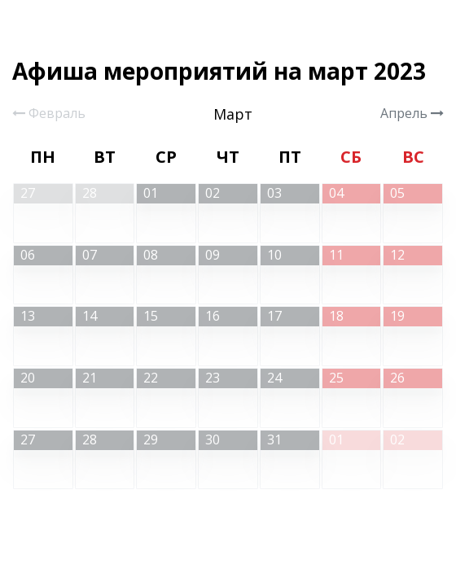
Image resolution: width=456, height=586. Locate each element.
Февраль (49, 113)
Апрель (412, 113)
